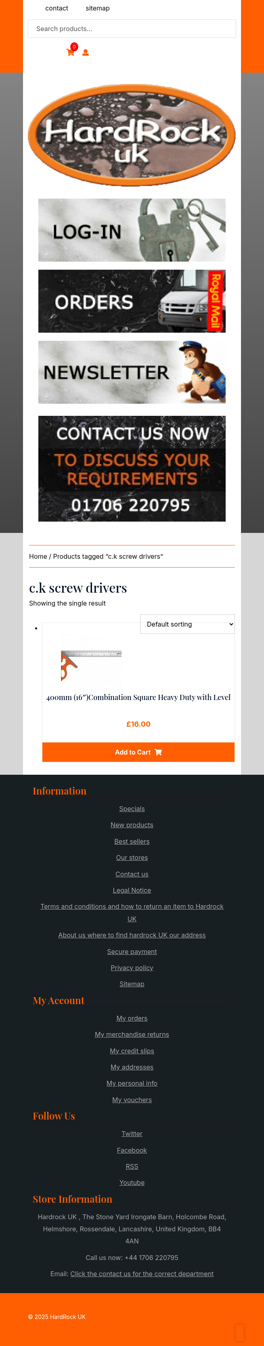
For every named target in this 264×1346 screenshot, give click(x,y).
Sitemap (131, 984)
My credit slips (132, 1051)
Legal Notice (132, 890)
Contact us (132, 874)
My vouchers (132, 1100)
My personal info (132, 1083)
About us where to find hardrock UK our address (131, 935)
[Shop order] (187, 624)
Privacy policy (132, 968)
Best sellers (131, 841)
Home (38, 556)
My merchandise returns (132, 1034)
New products (132, 825)
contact (56, 8)
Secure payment (132, 952)
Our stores (132, 857)
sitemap (98, 8)
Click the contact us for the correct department (142, 1274)
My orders (132, 1018)
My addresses (132, 1067)
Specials (132, 809)
